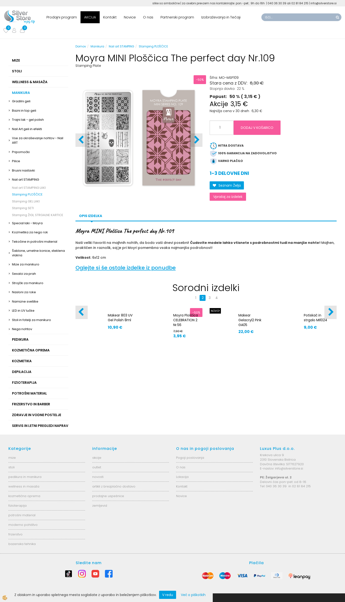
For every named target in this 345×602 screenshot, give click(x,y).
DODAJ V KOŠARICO (257, 127)
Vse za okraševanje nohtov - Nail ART (37, 140)
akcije (96, 457)
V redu (167, 594)
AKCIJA (90, 17)
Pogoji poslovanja (190, 457)
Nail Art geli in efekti (27, 129)
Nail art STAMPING (25, 179)
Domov (80, 46)
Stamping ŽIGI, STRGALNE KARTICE (37, 215)
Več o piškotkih (193, 594)
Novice (130, 17)
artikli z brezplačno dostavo (113, 486)
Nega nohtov (22, 329)
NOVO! (215, 311)
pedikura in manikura (24, 477)
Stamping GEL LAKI (26, 201)
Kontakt (110, 17)
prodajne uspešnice (108, 496)
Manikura (97, 46)
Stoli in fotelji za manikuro (31, 320)
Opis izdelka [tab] (90, 215)
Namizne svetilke (25, 301)
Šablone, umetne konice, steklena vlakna (38, 253)
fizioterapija (17, 505)
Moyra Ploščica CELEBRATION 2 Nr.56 (185, 320)
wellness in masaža (23, 486)
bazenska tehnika (22, 544)
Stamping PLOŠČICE (27, 194)
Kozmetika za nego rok (30, 232)
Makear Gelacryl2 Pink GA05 (249, 320)
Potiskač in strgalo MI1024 (315, 317)
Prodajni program (61, 17)
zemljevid (99, 505)
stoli (11, 467)
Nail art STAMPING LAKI (29, 187)
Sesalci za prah (24, 273)
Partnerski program (177, 17)
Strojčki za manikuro (27, 283)
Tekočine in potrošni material (34, 241)
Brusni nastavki (23, 170)
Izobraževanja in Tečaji (221, 17)
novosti (98, 477)
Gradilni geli (21, 101)
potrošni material (21, 515)
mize (12, 457)
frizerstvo (15, 534)
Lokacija (182, 477)
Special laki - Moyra (27, 223)
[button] (196, 140)
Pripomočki (21, 152)
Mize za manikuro (25, 264)
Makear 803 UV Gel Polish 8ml (120, 317)
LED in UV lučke (23, 310)
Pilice (16, 161)
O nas (148, 17)
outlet (96, 467)
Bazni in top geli (24, 110)
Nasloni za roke (24, 292)
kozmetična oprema (24, 496)
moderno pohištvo (23, 524)
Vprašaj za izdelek (227, 196)
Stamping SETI (23, 208)
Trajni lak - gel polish (28, 119)
